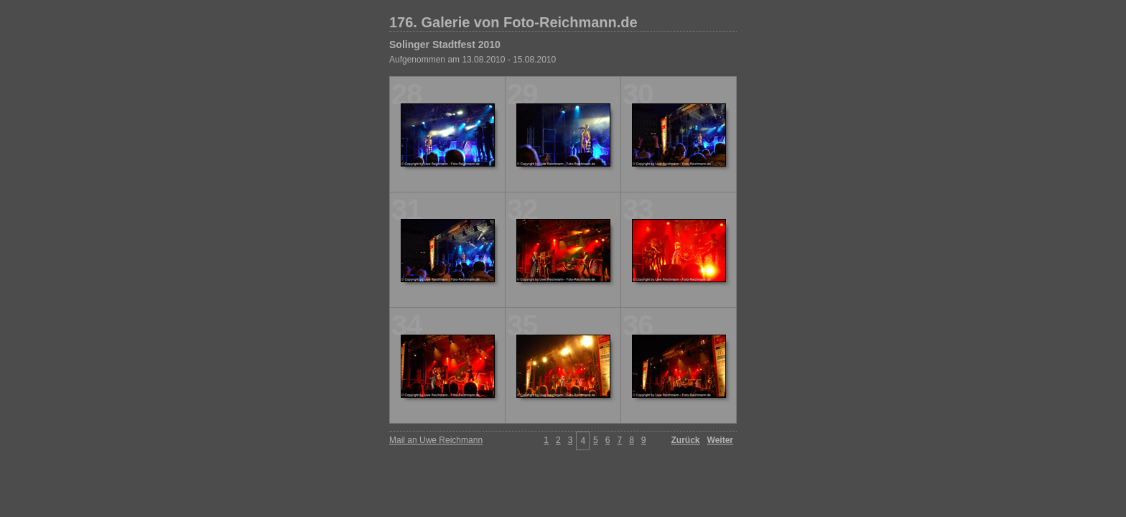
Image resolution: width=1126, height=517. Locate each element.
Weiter (720, 440)
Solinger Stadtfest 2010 (445, 44)
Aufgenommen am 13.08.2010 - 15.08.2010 (472, 60)
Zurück (685, 440)
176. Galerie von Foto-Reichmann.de (513, 22)
